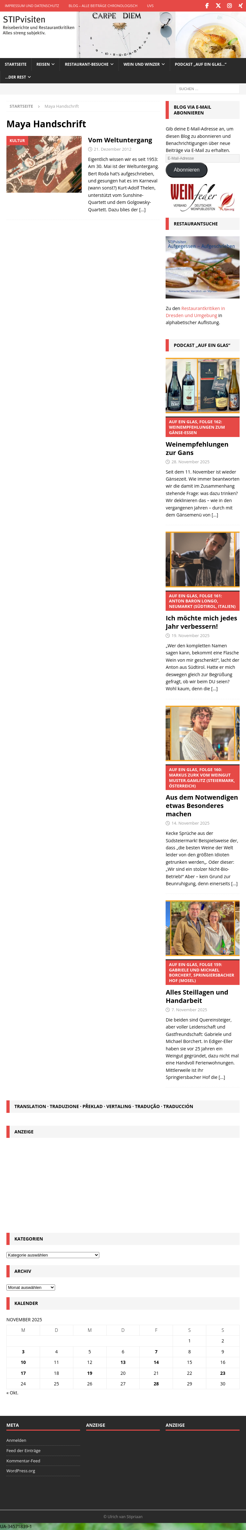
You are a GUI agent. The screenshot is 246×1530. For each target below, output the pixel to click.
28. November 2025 (190, 461)
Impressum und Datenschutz (32, 5)
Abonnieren (187, 169)
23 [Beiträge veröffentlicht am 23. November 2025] (223, 1373)
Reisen (43, 64)
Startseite (16, 64)
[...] (215, 514)
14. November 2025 (190, 823)
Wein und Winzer (142, 64)
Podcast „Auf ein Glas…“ (200, 64)
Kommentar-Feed (23, 1460)
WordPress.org (20, 1471)
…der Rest (15, 77)
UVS (150, 5)
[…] (142, 209)
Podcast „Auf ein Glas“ (202, 345)
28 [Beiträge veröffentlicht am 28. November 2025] (156, 1383)
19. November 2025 (190, 635)
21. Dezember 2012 (113, 149)
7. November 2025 (189, 1010)
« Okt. (12, 1393)
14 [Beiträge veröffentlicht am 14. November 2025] (156, 1362)
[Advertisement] (123, 1184)
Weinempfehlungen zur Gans (202, 436)
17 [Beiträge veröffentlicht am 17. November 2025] (23, 1373)
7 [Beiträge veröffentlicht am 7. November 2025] (156, 1351)
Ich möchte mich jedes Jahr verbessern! (202, 610)
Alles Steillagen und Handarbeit (202, 982)
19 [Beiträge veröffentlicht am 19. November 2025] (89, 1373)
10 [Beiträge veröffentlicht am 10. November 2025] (23, 1362)
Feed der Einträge (23, 1450)
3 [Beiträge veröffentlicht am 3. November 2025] (23, 1351)
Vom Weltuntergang (120, 139)
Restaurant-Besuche (86, 64)
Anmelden (16, 1440)
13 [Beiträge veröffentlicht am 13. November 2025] (123, 1362)
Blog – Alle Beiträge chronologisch (103, 5)
